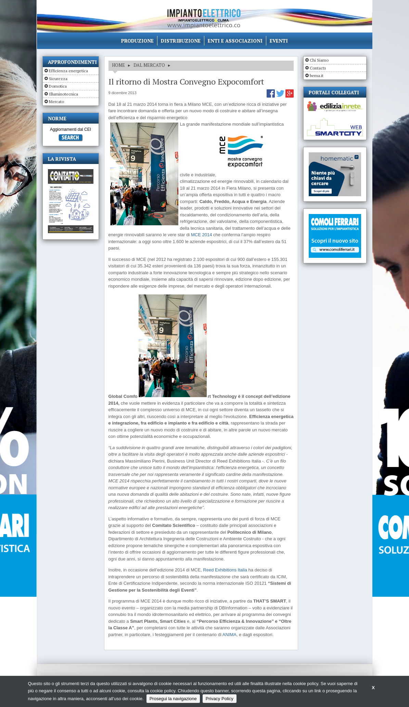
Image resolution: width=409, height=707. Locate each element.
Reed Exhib (214, 569)
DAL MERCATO (149, 65)
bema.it (316, 75)
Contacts (318, 68)
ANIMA (229, 634)
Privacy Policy (219, 698)
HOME (118, 65)
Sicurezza (58, 78)
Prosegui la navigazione (173, 698)
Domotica (58, 86)
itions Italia (236, 569)
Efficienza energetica (68, 70)
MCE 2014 (201, 234)
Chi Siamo (319, 60)
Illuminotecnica (63, 94)
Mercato (56, 101)
